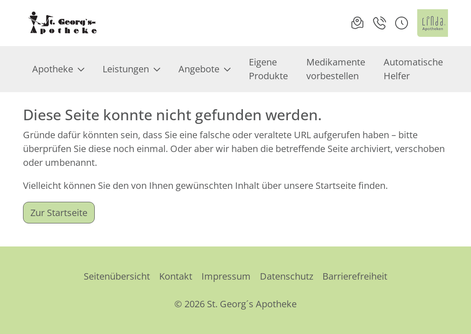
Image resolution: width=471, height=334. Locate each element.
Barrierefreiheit (354, 276)
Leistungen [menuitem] (131, 69)
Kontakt (175, 276)
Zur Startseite (58, 212)
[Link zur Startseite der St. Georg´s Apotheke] (62, 23)
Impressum (226, 276)
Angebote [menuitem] (204, 69)
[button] (401, 23)
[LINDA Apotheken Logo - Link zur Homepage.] (432, 23)
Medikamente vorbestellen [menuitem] (335, 69)
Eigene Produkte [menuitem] (268, 69)
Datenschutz (286, 276)
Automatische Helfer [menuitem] (413, 69)
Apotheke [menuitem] (58, 69)
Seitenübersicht (117, 276)
